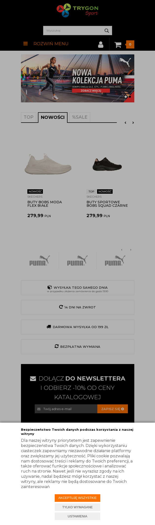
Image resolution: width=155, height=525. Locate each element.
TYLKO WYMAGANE (77, 507)
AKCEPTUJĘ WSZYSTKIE (77, 498)
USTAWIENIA (77, 516)
